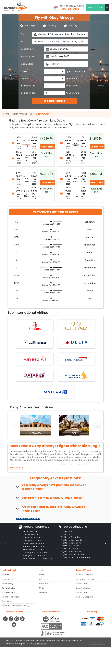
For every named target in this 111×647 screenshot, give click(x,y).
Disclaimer (7, 601)
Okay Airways (43, 113)
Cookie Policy (8, 592)
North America (20, 113)
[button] (107, 7)
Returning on (27, 56)
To (22, 41)
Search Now (47, 146)
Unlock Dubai (82, 583)
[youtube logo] (13, 626)
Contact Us (44, 579)
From (23, 34)
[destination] (60, 41)
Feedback (44, 583)
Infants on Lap (28, 85)
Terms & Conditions (11, 596)
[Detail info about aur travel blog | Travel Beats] (6, 620)
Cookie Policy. (40, 643)
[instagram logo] (17, 620)
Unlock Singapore (84, 596)
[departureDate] (66, 49)
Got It (97, 642)
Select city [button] (95, 7)
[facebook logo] (11, 620)
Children (25, 78)
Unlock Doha (82, 592)
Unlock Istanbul (83, 588)
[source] (60, 34)
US (31, 113)
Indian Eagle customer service (66, 457)
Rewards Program (84, 574)
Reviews (43, 592)
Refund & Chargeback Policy (15, 605)
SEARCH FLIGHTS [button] (54, 101)
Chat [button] (41, 574)
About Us (6, 574)
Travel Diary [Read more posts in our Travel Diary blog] (7, 583)
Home (7, 113)
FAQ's (41, 588)
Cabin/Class (27, 63)
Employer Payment (85, 579)
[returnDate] (66, 56)
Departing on (27, 48)
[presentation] (36, 34)
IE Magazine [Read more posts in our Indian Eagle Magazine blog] (7, 579)
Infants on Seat (28, 93)
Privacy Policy (8, 588)
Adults (24, 71)
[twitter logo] (22, 620)
